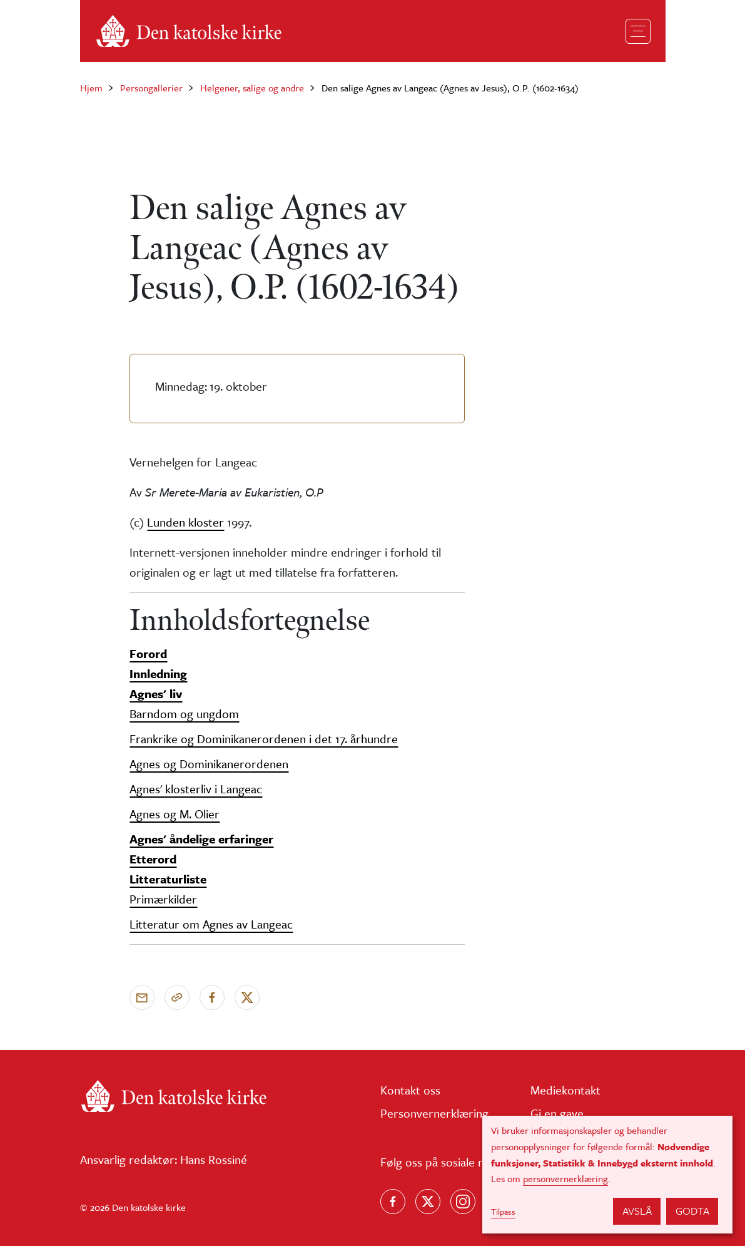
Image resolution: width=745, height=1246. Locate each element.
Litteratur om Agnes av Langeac (211, 923)
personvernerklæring (565, 1178)
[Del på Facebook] (212, 997)
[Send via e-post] (142, 997)
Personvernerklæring (434, 1112)
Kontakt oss (410, 1089)
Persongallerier (151, 88)
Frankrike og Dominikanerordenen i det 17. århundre (263, 738)
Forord (148, 653)
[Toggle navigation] (638, 31)
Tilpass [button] (503, 1211)
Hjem (91, 88)
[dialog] (607, 1174)
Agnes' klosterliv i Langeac (195, 788)
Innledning (158, 673)
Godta (692, 1210)
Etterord (152, 858)
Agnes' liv (155, 693)
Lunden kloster (185, 521)
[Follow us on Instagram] (462, 1201)
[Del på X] (247, 997)
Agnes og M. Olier (174, 813)
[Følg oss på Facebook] (392, 1201)
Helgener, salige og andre (252, 88)
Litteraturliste (167, 878)
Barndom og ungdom (184, 713)
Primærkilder (163, 898)
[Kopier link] (177, 997)
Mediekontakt (565, 1089)
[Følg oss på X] (427, 1201)
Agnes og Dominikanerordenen (208, 763)
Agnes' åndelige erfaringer (201, 838)
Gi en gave (557, 1112)
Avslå (637, 1210)
